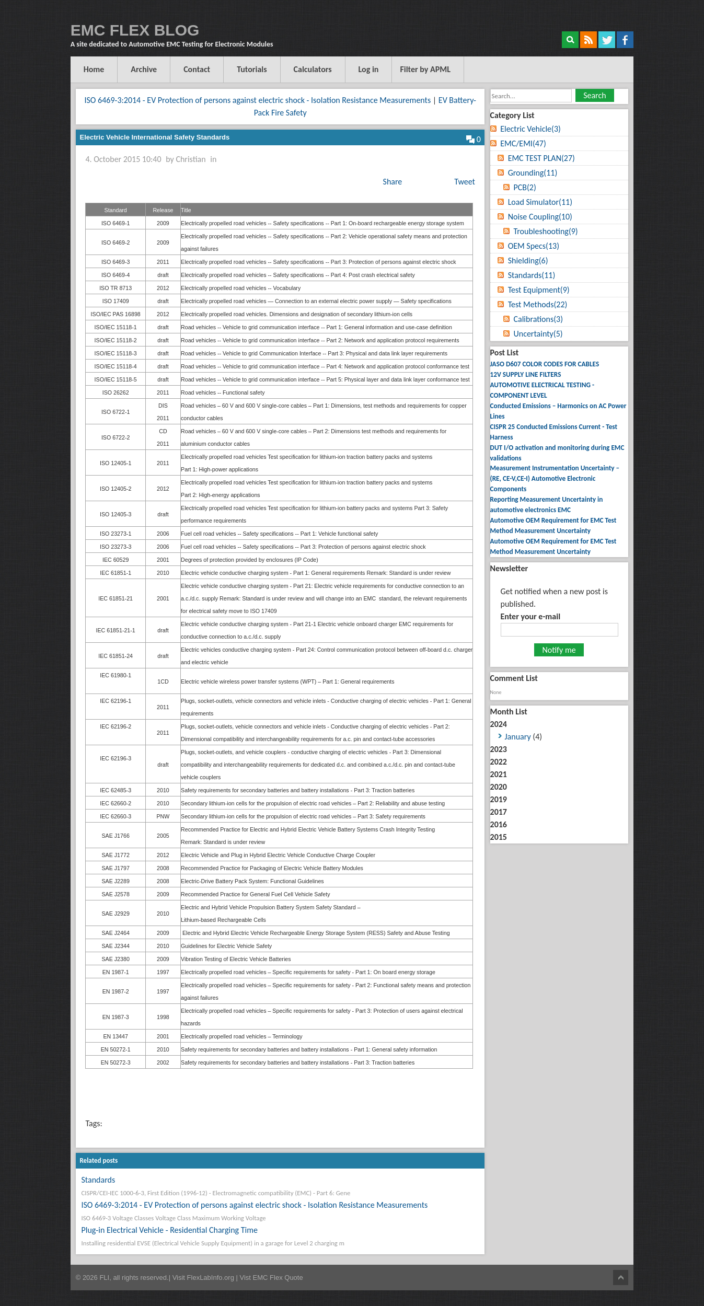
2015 (498, 837)
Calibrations (538, 319)
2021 (498, 774)
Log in (369, 69)
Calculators (313, 69)
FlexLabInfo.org (211, 1277)
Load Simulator (540, 202)
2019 (498, 799)
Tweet (464, 182)
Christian (190, 159)
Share (392, 182)
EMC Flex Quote (278, 1277)
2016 (498, 824)
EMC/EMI (523, 143)
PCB (524, 187)
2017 (498, 812)
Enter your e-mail (531, 616)
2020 (498, 787)
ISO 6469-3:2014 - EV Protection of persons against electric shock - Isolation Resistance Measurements (257, 100)
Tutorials (252, 69)
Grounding (533, 173)
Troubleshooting (545, 231)
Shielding (528, 260)
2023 (498, 749)
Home (94, 69)
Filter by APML (425, 69)
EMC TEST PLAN (541, 158)
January (518, 737)
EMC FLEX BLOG (135, 30)
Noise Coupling (540, 217)
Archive (144, 69)
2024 (559, 731)
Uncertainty (537, 334)
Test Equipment (539, 290)
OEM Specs (533, 246)
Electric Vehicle (530, 129)
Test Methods (538, 304)
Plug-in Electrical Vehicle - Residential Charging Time (169, 1230)
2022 (498, 762)
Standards (98, 1180)
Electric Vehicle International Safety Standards (154, 137)
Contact (196, 69)
